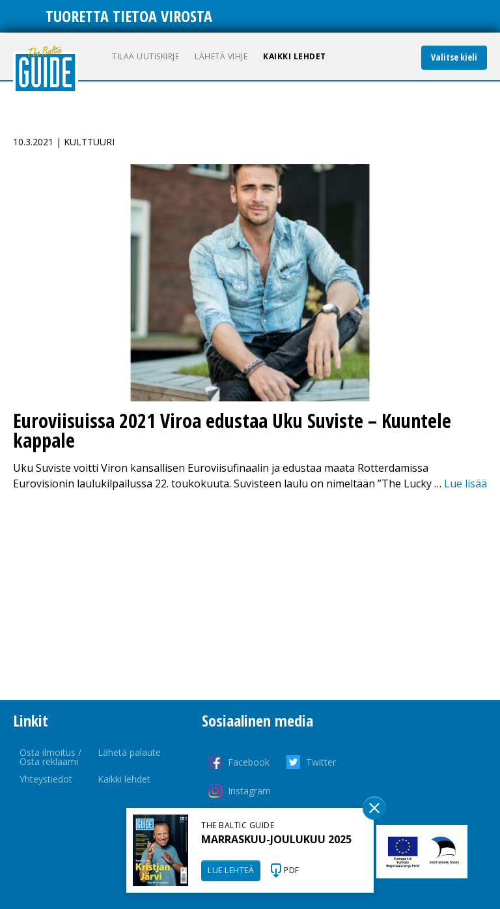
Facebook (249, 762)
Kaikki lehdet (294, 56)
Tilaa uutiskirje (145, 56)
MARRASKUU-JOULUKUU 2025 (276, 839)
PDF (291, 870)
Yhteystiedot (46, 779)
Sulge (374, 808)
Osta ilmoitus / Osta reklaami (50, 757)
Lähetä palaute (129, 752)
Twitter (321, 762)
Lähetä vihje (221, 56)
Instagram (249, 791)
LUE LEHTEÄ (231, 870)
